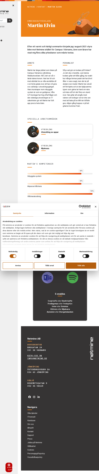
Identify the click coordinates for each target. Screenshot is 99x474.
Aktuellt (11, 40)
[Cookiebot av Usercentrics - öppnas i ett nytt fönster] (80, 206)
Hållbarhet (43, 450)
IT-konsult (42, 420)
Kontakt (42, 435)
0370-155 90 (46, 359)
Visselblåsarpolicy (46, 461)
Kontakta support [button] (16, 467)
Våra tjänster (12, 27)
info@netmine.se (48, 362)
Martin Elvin (66, 7)
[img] (91, 350)
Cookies (42, 453)
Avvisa (18, 266)
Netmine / (43, 7)
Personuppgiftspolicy (47, 457)
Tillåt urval (49, 266)
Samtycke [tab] (17, 213)
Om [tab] (81, 213)
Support (42, 439)
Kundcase (9, 31)
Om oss (10, 36)
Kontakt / (54, 7)
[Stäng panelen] (95, 206)
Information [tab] (49, 213)
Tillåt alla (81, 266)
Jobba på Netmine (46, 446)
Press (41, 442)
